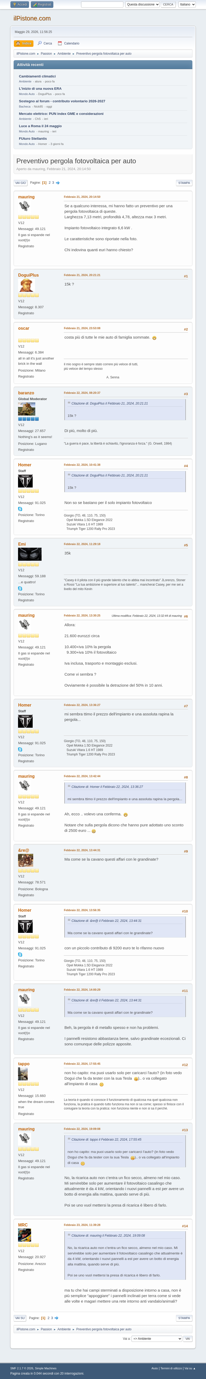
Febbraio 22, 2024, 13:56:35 (82, 910)
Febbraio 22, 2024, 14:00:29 (82, 989)
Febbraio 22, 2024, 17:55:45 (82, 1063)
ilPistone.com (32, 18)
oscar (23, 328)
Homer (24, 465)
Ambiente (25, 81)
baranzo (26, 393)
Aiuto (155, 1368)
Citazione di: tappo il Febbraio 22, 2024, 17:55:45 (106, 1139)
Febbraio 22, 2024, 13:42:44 (82, 776)
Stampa (184, 182)
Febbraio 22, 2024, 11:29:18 (82, 544)
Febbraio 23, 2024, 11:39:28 (82, 1224)
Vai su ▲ (190, 1368)
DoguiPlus (28, 275)
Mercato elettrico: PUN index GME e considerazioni (61, 114)
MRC (22, 1225)
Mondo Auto (27, 94)
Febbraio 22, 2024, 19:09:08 (82, 1128)
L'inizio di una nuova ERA (40, 89)
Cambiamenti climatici (37, 76)
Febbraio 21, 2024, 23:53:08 (82, 328)
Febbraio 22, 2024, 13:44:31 (82, 850)
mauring (26, 197)
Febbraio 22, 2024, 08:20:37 (82, 392)
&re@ (23, 850)
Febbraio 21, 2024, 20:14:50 (82, 196)
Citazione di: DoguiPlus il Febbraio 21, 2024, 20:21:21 (109, 403)
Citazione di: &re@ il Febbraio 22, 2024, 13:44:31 (106, 921)
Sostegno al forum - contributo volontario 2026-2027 (62, 101)
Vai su (20, 1318)
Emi (22, 544)
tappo (24, 1064)
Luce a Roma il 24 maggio (40, 126)
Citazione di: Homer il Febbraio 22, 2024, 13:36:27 (107, 787)
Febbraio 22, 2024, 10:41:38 (82, 464)
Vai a (126, 1338)
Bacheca (24, 106)
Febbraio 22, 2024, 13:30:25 (82, 615)
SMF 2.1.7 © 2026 (21, 1368)
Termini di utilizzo (171, 1368)
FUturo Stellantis (33, 139)
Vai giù (20, 182)
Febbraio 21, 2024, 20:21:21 (82, 275)
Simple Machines (45, 1368)
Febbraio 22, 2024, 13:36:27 (82, 705)
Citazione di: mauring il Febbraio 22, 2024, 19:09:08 (108, 1235)
